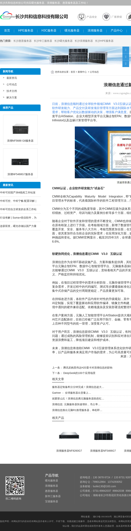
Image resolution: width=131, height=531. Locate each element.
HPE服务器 (25, 30)
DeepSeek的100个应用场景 (79, 373)
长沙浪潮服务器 (84, 40)
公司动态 (12, 84)
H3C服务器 (48, 30)
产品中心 (117, 30)
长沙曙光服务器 (63, 40)
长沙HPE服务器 (104, 40)
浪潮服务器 (95, 30)
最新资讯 (12, 77)
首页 (7, 30)
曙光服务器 (72, 30)
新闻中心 (82, 72)
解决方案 (12, 97)
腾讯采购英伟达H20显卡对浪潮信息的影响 (87, 367)
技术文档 (12, 90)
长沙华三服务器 (43, 40)
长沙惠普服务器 (22, 40)
